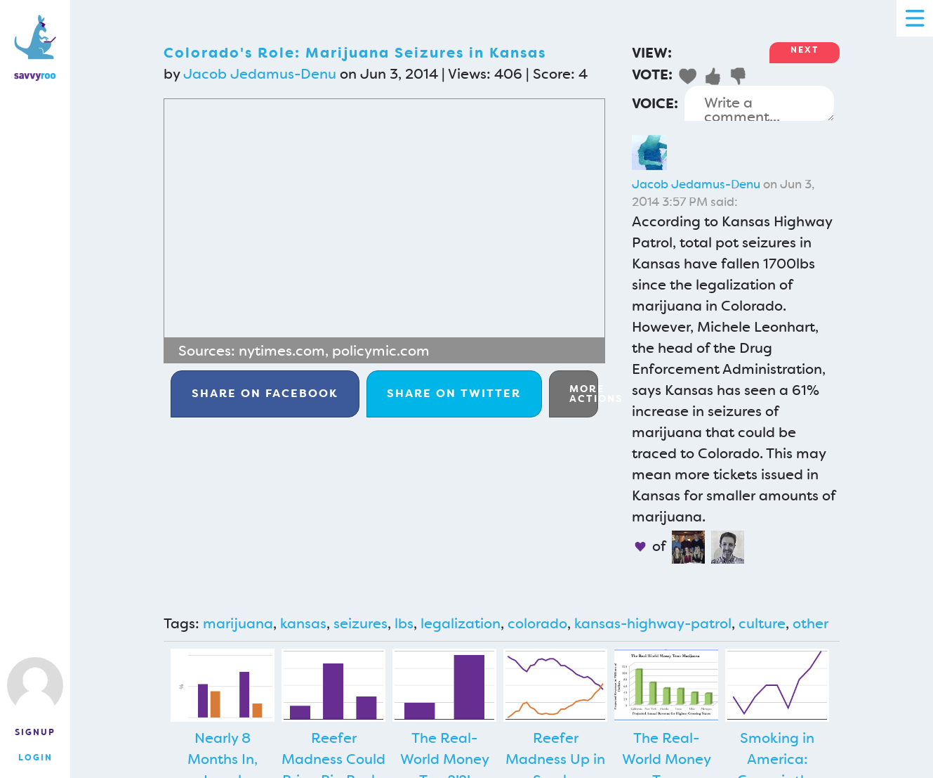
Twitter (454, 393)
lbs (404, 623)
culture (762, 623)
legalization (461, 623)
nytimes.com (282, 351)
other (810, 623)
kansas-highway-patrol (653, 623)
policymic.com (381, 351)
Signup (35, 732)
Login (35, 757)
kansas (303, 623)
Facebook (265, 393)
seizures (360, 623)
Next (804, 50)
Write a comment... (759, 103)
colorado (537, 623)
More (583, 393)
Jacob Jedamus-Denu (259, 74)
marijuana (238, 623)
